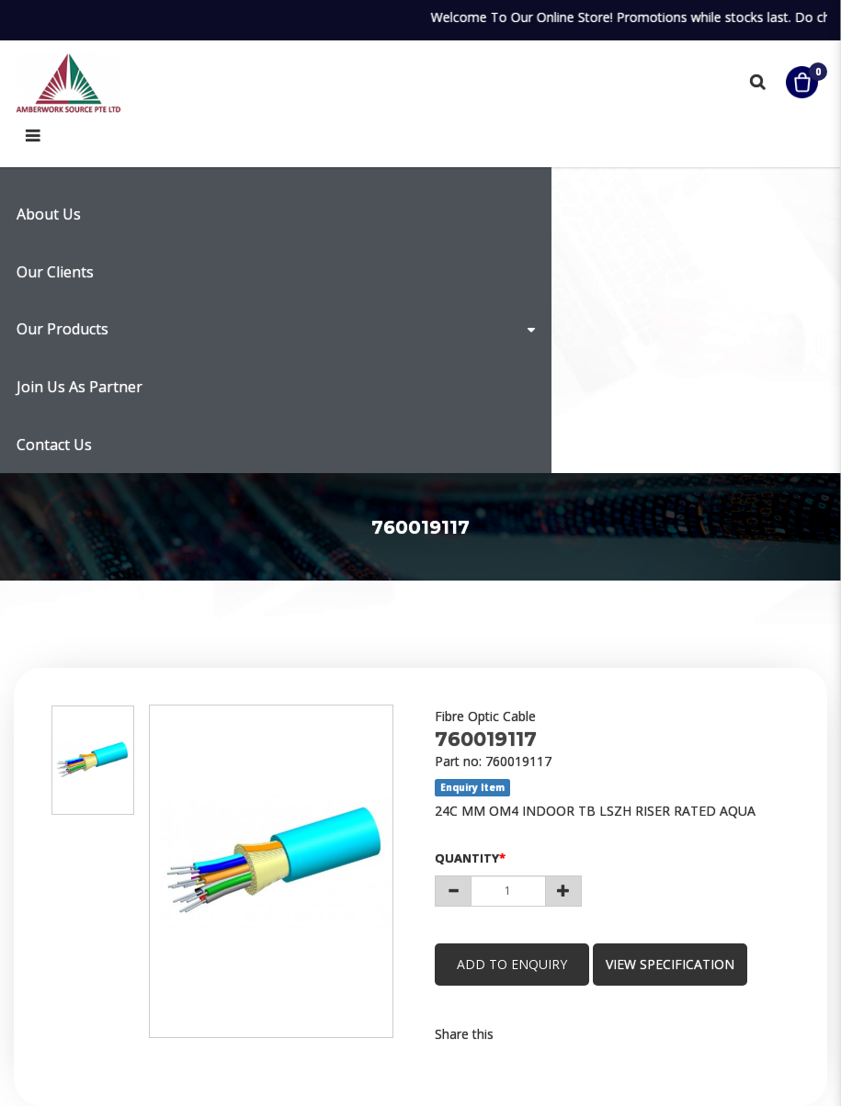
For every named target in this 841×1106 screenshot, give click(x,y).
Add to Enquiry (513, 964)
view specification (672, 964)
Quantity (467, 858)
